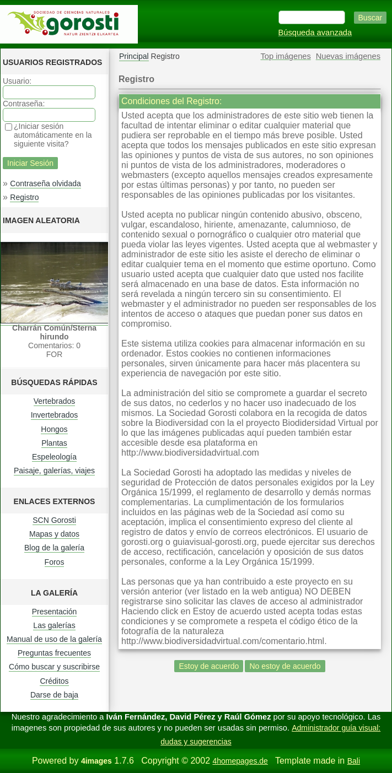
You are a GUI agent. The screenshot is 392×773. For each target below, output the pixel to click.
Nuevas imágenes (348, 56)
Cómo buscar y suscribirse (54, 666)
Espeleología (54, 456)
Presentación (54, 611)
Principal (134, 56)
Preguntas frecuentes (54, 652)
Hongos (54, 429)
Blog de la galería (54, 547)
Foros (55, 562)
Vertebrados (55, 401)
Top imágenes (286, 56)
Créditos (54, 681)
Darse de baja (54, 694)
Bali (353, 760)
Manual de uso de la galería (54, 639)
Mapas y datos (54, 533)
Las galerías (54, 625)
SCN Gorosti (54, 520)
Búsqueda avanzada (315, 32)
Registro (24, 197)
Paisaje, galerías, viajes (54, 470)
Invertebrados (54, 414)
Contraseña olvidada (45, 183)
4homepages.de (239, 760)
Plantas (54, 443)
